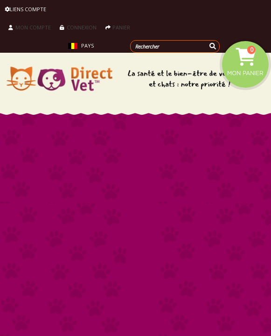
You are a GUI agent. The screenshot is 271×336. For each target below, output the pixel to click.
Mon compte (29, 27)
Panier (117, 27)
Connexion (78, 27)
